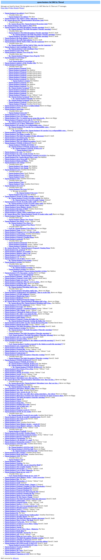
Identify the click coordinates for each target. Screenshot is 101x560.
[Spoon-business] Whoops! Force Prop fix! (19, 52)
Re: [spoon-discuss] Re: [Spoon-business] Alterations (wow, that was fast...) (30, 379)
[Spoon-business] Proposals (18, 242)
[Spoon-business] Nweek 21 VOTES (17, 547)
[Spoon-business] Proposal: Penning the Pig (19, 493)
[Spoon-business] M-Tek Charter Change (18, 497)
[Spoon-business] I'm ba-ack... (15, 522)
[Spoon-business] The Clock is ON (16, 419)
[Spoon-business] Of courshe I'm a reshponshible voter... (24, 125)
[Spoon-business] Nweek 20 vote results (18, 411)
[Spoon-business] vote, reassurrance (17, 346)
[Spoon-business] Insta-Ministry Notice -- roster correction (24, 477)
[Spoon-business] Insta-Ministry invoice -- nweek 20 (22, 424)
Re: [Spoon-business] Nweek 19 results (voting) (24, 198)
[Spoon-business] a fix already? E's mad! (18, 440)
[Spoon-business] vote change (18, 166)
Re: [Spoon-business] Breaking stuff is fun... (23, 287)
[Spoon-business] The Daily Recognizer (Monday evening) (24, 538)
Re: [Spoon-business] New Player (20, 223)
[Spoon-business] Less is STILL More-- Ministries (21, 529)
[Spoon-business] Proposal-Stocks (16, 502)
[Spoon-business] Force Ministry (16, 511)
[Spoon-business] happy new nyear (16, 280)
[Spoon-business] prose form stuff (16, 159)
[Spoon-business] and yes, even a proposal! (19, 337)
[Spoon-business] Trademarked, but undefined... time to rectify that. (27, 292)
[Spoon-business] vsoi (16, 459)
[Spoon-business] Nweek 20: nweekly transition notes (22, 417)
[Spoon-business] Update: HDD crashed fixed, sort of (22, 212)
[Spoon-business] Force (12, 422)
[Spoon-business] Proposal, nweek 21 (17, 410)
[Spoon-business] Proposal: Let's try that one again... (22, 232)
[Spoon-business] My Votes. (14, 550)
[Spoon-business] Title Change (15, 310)
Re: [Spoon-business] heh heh (22, 98)
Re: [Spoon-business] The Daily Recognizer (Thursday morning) (30, 330)
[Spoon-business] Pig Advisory (15, 210)
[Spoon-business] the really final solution (18, 40)
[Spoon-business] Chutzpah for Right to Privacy (21, 312)
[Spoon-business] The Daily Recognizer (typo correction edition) (26, 541)
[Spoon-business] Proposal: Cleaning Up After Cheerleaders (25, 486)
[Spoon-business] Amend (13, 527)
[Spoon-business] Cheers (13, 401)
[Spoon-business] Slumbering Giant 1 (17, 296)
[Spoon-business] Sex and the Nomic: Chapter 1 (21, 205)
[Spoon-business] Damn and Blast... (17, 161)
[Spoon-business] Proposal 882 (15, 349)
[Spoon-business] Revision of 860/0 (16, 209)
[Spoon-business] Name (13, 230)
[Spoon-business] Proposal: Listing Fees (18, 315)
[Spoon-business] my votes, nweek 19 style (19, 154)
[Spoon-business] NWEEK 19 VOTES (21, 145)
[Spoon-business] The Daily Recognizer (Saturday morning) (25, 397)
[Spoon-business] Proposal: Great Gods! (18, 278)
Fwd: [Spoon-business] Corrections (20, 61)
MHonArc (16, 558)
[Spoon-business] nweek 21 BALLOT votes (23, 545)
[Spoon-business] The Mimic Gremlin (17, 134)
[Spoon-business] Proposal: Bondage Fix (18, 490)
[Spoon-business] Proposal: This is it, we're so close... (22, 282)
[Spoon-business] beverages (14, 307)
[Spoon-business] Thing (13, 461)
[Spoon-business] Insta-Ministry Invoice (18, 207)
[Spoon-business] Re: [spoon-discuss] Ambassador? (22, 515)
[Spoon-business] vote (12, 534)
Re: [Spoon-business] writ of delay (20, 260)
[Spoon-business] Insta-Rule (14, 109)
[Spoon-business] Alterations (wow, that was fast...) (22, 378)
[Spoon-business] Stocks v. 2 (14, 504)
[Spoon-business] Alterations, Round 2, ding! (20, 388)
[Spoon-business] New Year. (14, 390)
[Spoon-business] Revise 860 (14, 347)
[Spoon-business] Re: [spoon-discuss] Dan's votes (21, 157)
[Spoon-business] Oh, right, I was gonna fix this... (21, 314)
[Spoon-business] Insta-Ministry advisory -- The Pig (22, 426)
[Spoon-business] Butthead (14, 298)
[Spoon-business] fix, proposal (15, 250)
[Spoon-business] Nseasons (14, 463)
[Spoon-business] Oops (24, 150)
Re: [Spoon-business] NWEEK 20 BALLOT (23, 363)
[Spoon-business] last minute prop (16, 138)
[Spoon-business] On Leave (14, 186)
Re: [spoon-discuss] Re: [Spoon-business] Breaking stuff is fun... (26, 301)
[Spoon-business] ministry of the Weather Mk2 (20, 63)
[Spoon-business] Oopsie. (13, 399)
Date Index (4, 8)
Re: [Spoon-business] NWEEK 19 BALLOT (23, 146)
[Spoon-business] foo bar (13, 525)
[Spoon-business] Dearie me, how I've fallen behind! (22, 106)
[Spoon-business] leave (16, 173)
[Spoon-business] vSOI (12, 456)
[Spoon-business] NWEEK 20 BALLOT (18, 360)
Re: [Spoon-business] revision (23, 267)
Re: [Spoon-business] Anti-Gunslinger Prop (23, 49)
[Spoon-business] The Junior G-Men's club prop (21, 18)
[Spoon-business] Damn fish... (15, 403)
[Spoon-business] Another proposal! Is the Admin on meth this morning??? (30, 340)
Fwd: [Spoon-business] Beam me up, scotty (23, 475)
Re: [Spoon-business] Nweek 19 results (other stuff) (26, 203)
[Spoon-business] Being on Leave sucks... (18, 536)
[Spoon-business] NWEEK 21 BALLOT (18, 540)
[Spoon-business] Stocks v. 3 (14, 509)
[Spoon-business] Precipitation (15, 438)
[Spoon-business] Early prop (14, 376)
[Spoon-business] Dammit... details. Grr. (18, 276)
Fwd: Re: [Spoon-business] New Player (22, 228)
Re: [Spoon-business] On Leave (27, 193)
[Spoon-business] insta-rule (18, 113)
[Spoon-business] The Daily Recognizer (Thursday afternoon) (25, 499)
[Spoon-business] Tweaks (13, 132)
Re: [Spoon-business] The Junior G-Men (18, 25)
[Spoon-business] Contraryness (15, 353)
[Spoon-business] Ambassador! (15, 500)
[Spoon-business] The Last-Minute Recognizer (20, 141)
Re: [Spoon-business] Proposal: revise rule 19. (24, 122)
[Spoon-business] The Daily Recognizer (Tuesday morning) (24, 27)
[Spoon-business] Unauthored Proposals (18, 235)
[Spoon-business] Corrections (14, 58)
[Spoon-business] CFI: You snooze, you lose (19, 273)
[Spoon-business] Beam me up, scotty (17, 472)
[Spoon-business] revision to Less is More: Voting (21, 524)
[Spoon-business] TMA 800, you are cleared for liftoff (22, 465)
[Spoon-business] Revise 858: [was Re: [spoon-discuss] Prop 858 (26, 323)
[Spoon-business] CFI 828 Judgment (17, 294)
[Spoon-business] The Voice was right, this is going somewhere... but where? (30, 394)
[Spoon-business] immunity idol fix (16, 139)
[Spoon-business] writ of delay (15, 258)
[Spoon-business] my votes (13, 152)
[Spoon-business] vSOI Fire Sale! (16, 443)
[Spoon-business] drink (12, 408)
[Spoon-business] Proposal (13, 65)
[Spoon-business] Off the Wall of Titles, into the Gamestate (24, 41)
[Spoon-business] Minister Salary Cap (17, 253)
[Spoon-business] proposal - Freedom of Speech (21, 308)
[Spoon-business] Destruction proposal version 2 (21, 435)
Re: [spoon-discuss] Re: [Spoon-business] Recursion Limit (24, 20)
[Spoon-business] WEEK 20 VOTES (17, 372)
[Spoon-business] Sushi (12, 483)
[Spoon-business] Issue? (13, 107)
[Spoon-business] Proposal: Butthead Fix (18, 488)
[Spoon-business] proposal (17, 70)
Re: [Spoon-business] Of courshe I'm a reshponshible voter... (29, 127)
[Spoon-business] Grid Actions (15, 234)
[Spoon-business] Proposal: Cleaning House (19, 237)
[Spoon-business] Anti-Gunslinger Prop (18, 47)
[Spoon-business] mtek (12, 548)
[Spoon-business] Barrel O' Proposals (17, 436)
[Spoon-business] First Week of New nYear (19, 369)
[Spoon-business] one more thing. (16, 339)
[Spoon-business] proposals (14, 239)
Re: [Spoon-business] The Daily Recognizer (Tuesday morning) (30, 29)
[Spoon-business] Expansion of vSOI (17, 554)
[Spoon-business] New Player (14, 221)
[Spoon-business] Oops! (13, 552)
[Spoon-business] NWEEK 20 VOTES (21, 362)
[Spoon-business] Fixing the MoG (16, 283)
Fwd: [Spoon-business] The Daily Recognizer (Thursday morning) (31, 335)
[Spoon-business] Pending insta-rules (17, 404)
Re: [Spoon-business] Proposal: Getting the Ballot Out (27, 321)
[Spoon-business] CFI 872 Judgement (17, 305)
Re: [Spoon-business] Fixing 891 (19, 387)
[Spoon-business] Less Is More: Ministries (19, 470)
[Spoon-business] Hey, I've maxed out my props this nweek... (25, 118)
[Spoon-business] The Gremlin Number (18, 467)
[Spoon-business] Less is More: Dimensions (19, 123)
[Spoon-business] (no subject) (14, 13)
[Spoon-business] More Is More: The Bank (19, 520)
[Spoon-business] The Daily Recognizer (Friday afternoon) (24, 136)
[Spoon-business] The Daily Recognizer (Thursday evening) (25, 355)
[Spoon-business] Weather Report (16, 516)
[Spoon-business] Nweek (13, 374)
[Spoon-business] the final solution (16, 38)
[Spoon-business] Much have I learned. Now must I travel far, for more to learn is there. (34, 395)
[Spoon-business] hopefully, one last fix (18, 532)
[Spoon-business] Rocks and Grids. (16, 454)
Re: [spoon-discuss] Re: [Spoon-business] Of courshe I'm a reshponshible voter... (40, 130)
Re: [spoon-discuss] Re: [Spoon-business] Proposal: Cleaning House (27, 248)
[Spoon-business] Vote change (15, 162)
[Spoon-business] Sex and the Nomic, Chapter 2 (21, 484)
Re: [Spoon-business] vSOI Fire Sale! (21, 447)
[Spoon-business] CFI (12, 257)
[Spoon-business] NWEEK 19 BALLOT (18, 143)
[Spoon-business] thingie (13, 371)
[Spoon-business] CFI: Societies (15, 114)
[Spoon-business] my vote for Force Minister (20, 351)
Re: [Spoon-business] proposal (19, 88)
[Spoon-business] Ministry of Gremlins (18, 251)
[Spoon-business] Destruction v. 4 (16, 468)
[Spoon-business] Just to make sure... (17, 406)
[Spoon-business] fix (11, 513)
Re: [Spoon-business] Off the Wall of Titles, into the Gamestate (30, 45)
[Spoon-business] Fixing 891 (14, 385)
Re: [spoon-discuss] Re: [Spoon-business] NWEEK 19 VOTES (25, 155)
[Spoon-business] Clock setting (15, 255)
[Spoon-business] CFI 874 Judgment (21, 275)
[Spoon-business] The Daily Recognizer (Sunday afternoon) (24, 518)
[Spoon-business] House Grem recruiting (18, 495)
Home (22, 8)
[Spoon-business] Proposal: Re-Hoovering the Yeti (21, 492)
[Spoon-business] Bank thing (14, 531)
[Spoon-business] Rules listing (15, 317)
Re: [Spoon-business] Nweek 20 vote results (23, 415)
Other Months (14, 8)
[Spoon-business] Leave (13, 170)
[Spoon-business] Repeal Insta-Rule (17, 324)
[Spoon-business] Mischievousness (16, 508)
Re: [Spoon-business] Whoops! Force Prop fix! (24, 56)
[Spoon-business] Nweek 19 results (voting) (19, 196)
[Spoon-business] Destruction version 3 (18, 442)
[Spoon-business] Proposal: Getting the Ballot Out (21, 319)
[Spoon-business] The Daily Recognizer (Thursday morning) (25, 326)
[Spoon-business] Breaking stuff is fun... (18, 285)
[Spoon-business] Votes (12, 178)
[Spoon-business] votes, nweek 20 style (17, 392)
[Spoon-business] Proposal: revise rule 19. (19, 120)
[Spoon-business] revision (21, 81)
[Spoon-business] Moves (13, 420)
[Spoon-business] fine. (12, 479)
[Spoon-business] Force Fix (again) (16, 116)
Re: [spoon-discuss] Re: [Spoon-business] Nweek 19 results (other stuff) (29, 214)
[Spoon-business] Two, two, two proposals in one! (21, 506)
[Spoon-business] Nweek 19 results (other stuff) (20, 202)
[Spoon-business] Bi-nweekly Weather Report (20, 433)
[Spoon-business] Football (13, 427)
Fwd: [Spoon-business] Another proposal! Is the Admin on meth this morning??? (36, 344)
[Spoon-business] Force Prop (14, 50)
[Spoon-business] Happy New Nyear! (17, 216)
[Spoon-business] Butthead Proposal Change (20, 299)
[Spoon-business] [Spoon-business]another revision (30, 271)
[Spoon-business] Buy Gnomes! (15, 452)
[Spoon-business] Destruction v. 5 (16, 481)
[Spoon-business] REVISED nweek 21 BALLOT (21, 543)
